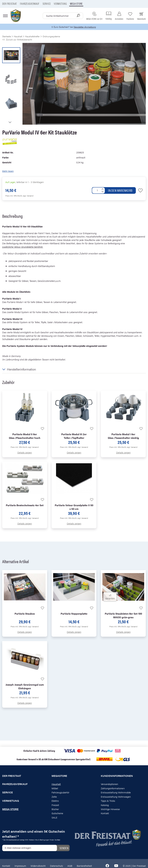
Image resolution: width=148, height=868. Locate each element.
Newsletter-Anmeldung (85, 27)
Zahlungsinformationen (112, 788)
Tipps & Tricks (108, 801)
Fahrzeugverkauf (29, 4)
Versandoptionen (109, 784)
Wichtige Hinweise (110, 809)
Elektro (55, 801)
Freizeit (55, 805)
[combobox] (63, 16)
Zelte (54, 796)
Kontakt (105, 813)
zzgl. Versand (28, 195)
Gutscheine (57, 813)
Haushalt (56, 784)
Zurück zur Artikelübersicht (17, 39)
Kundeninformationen (117, 776)
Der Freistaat (9, 4)
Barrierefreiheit (84, 866)
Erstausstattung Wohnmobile (116, 792)
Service (47, 4)
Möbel (55, 788)
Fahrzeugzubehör (60, 792)
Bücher (55, 809)
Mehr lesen (8, 171)
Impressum (20, 866)
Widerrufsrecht (38, 866)
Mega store (76, 4)
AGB (69, 866)
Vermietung (60, 4)
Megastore (59, 776)
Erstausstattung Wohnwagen (116, 796)
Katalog (105, 805)
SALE (54, 817)
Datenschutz (56, 866)
